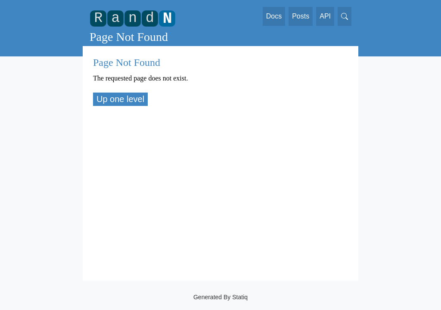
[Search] (344, 16)
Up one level (120, 99)
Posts (300, 16)
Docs (274, 16)
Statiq (240, 297)
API (325, 16)
